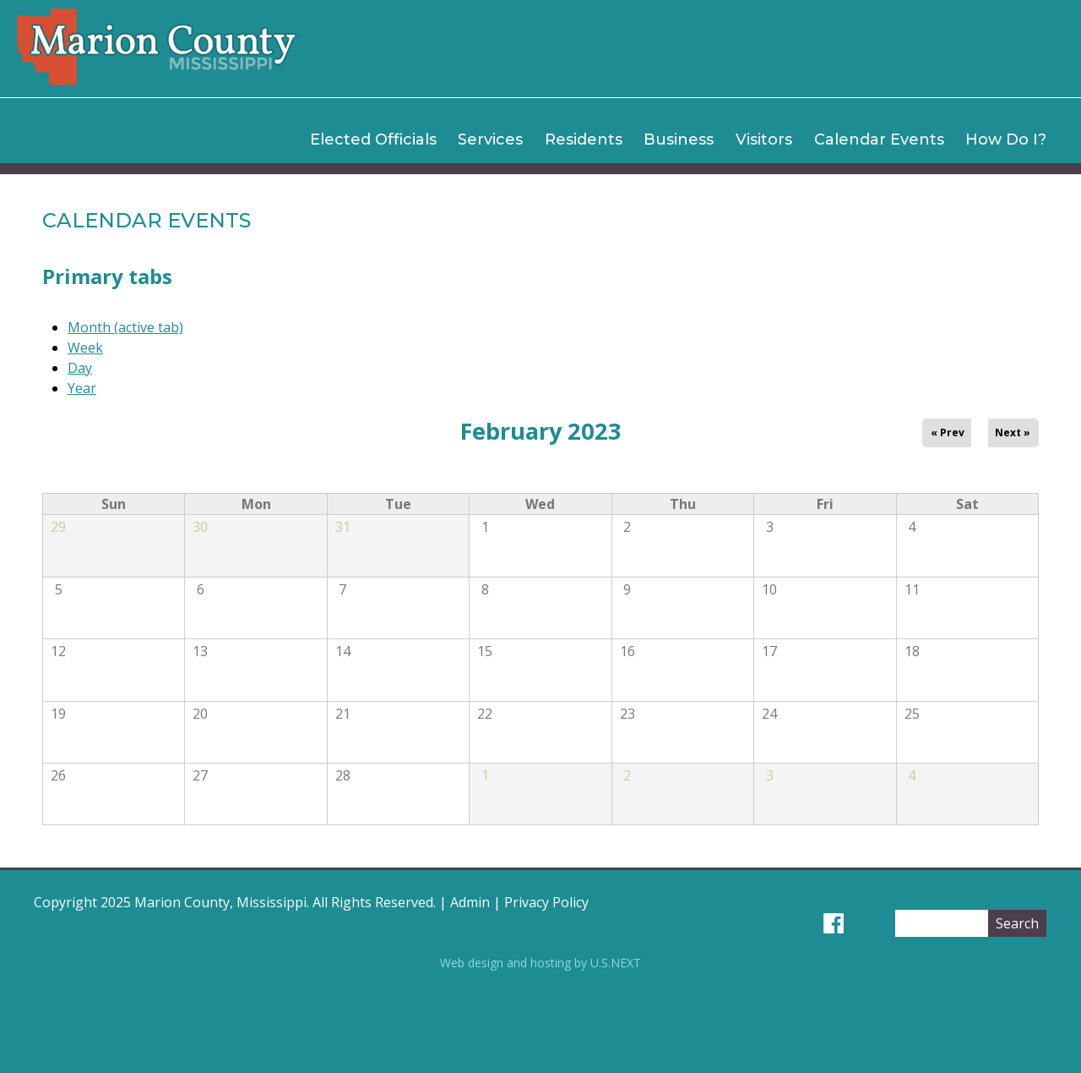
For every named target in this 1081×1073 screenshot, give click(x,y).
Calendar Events (879, 139)
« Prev (947, 432)
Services (490, 139)
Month (125, 327)
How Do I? (1005, 139)
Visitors (764, 139)
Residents (583, 139)
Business (679, 139)
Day (80, 368)
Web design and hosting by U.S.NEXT (540, 963)
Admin (470, 902)
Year (82, 388)
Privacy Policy (546, 902)
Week (85, 347)
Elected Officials (373, 139)
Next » (1012, 432)
